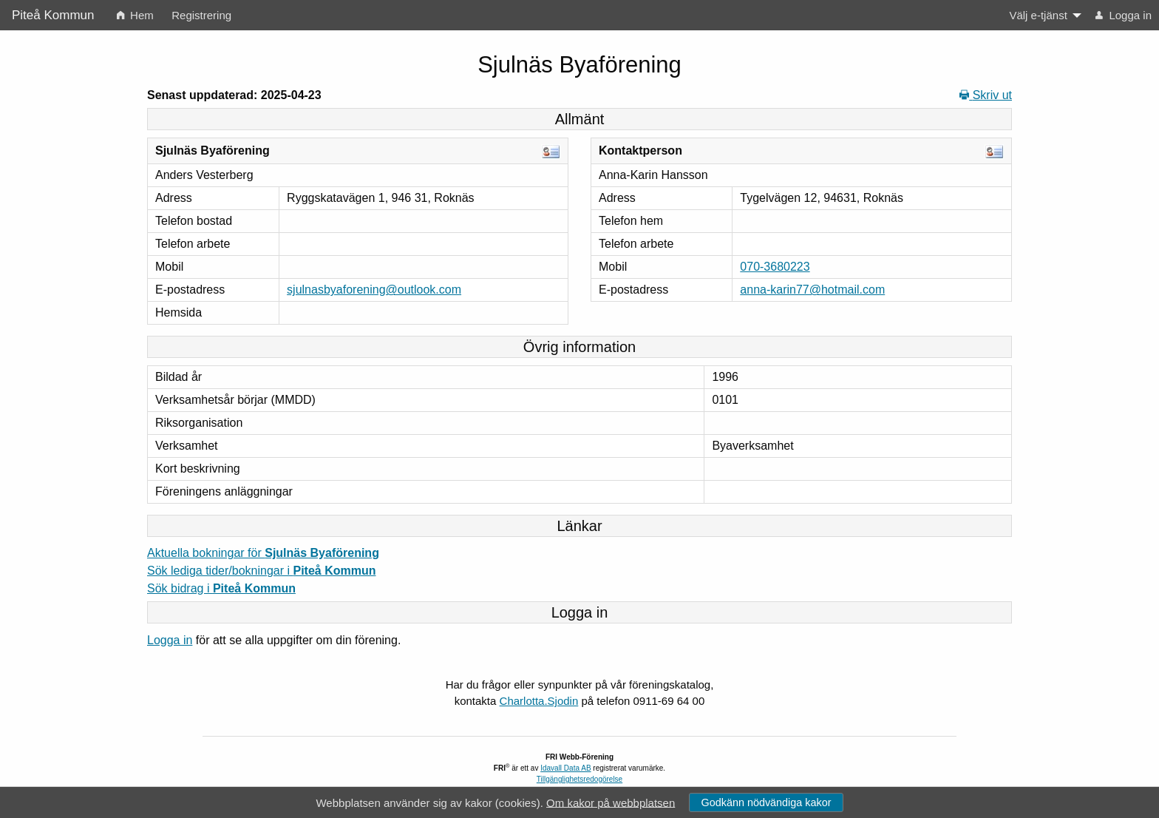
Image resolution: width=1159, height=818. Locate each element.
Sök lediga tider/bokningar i (261, 570)
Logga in (169, 640)
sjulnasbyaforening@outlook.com (374, 289)
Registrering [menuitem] (201, 15)
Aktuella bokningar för (263, 553)
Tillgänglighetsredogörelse (579, 779)
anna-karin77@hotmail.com (812, 289)
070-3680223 (774, 266)
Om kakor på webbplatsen (610, 802)
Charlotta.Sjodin (539, 700)
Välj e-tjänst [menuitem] (1038, 15)
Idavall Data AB (565, 768)
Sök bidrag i (221, 588)
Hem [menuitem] (135, 15)
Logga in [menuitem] (1123, 15)
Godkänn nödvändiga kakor (766, 802)
